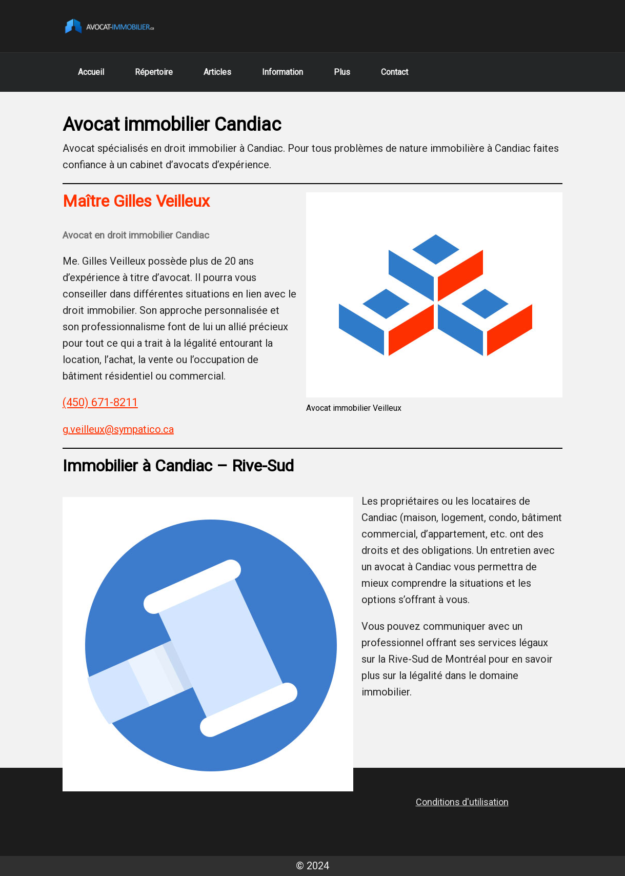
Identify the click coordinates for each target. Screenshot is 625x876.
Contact (394, 72)
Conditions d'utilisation (462, 802)
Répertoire (154, 72)
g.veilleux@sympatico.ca (118, 429)
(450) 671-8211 (100, 402)
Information (282, 72)
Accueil (91, 72)
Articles (217, 72)
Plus (342, 72)
